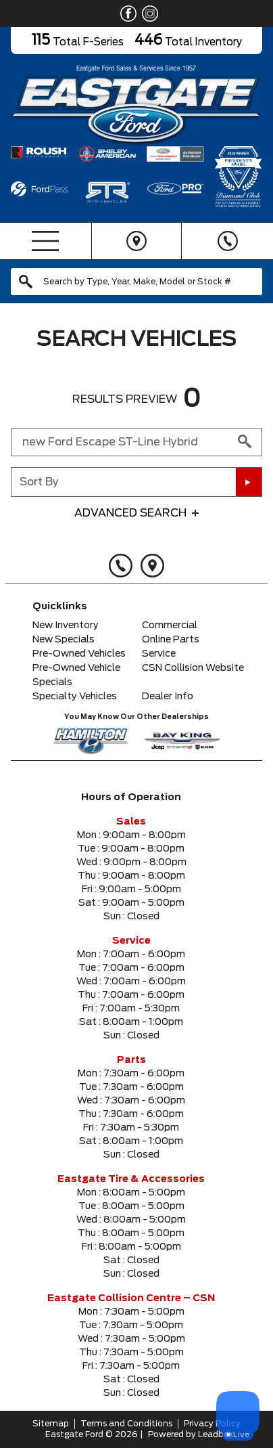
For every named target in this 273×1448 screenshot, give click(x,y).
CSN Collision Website (193, 668)
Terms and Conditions (126, 1424)
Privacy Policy (212, 1424)
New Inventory (65, 625)
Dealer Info (167, 696)
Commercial (169, 625)
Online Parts (170, 639)
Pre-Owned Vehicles (79, 654)
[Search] (136, 281)
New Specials (63, 639)
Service (159, 654)
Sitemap (50, 1424)
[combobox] (136, 281)
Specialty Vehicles (74, 696)
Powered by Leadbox (191, 1434)
